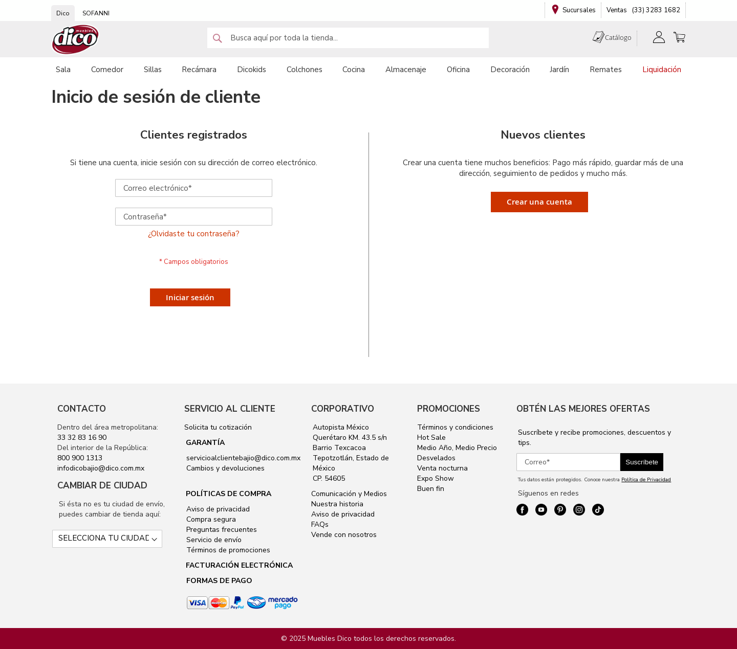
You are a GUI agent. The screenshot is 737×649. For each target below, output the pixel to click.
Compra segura (210, 519)
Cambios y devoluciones (224, 468)
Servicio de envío (213, 540)
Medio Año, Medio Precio (457, 448)
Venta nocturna (442, 468)
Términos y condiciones (455, 427)
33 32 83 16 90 (81, 437)
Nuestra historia (337, 504)
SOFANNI (96, 13)
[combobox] (348, 38)
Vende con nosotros (344, 535)
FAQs (320, 524)
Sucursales (579, 10)
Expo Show (435, 478)
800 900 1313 (79, 458)
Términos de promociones (227, 550)
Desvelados (436, 458)
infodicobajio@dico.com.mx (100, 468)
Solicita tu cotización (218, 427)
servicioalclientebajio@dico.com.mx (243, 458)
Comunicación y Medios (349, 494)
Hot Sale (431, 437)
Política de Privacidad (646, 479)
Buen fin (430, 489)
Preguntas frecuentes (220, 529)
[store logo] (75, 39)
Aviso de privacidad (217, 509)
